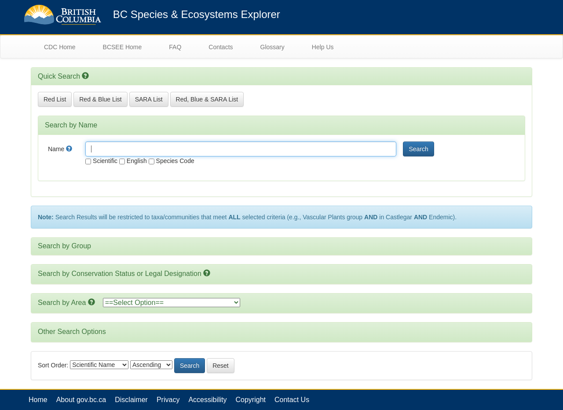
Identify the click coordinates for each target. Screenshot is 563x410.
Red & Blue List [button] (100, 99)
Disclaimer (131, 399)
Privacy (168, 399)
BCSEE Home (122, 47)
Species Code (171, 160)
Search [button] (418, 148)
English (133, 160)
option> (171, 302)
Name (60, 148)
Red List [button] (55, 99)
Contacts (220, 47)
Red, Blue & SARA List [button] (207, 99)
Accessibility (207, 399)
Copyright (251, 399)
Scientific (101, 160)
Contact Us (291, 399)
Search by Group (64, 246)
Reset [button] (220, 365)
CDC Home (60, 47)
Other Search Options (72, 331)
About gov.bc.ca (81, 399)
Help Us (323, 47)
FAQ (175, 47)
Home (38, 399)
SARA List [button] (149, 99)
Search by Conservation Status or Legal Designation (119, 273)
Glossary (272, 47)
